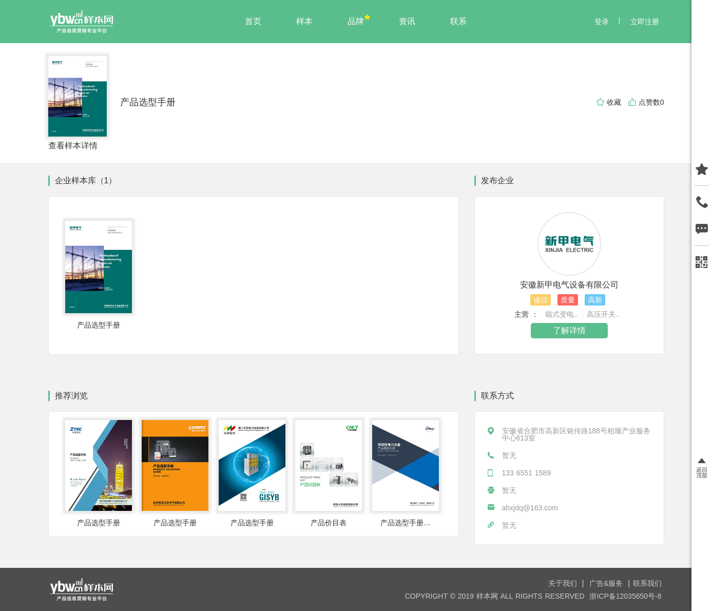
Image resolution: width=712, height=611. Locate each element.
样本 (304, 21)
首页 (253, 21)
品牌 (356, 21)
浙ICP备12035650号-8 (625, 596)
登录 (601, 21)
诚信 (540, 300)
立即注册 (644, 21)
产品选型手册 (148, 102)
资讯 (407, 21)
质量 (568, 300)
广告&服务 (607, 583)
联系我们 (647, 583)
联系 (458, 21)
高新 (595, 300)
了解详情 (569, 330)
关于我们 (564, 583)
